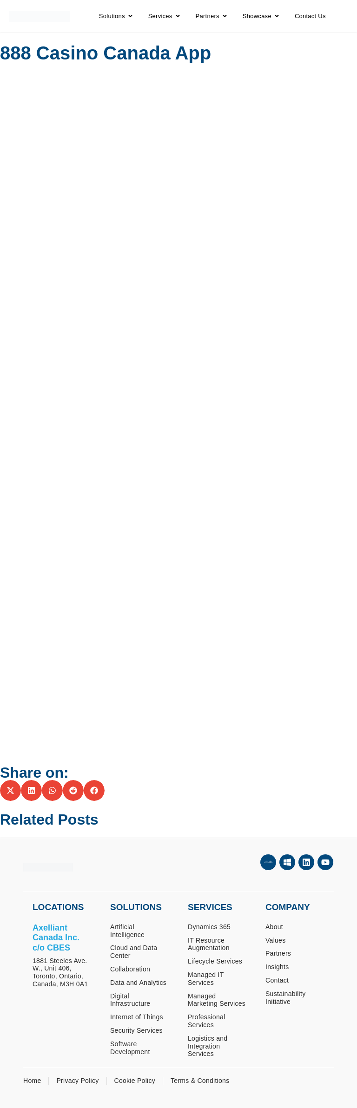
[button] (10, 790)
